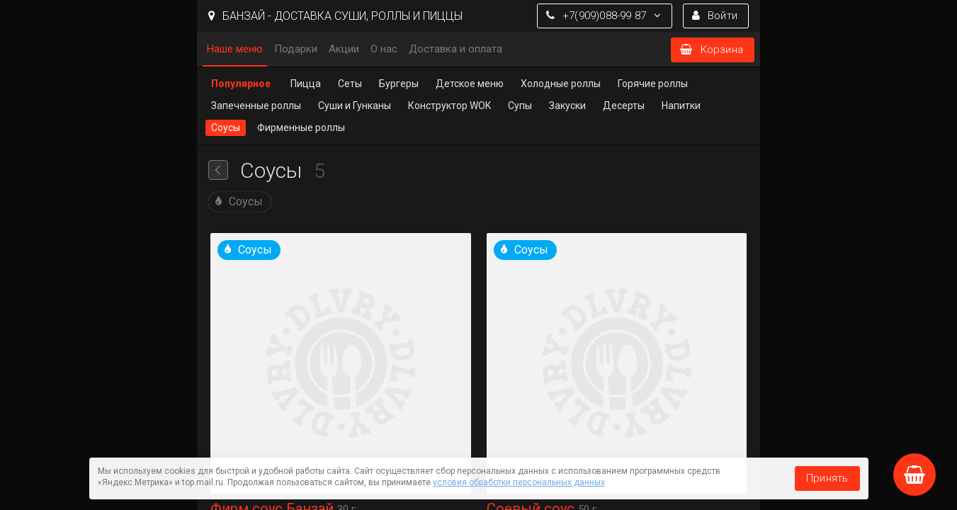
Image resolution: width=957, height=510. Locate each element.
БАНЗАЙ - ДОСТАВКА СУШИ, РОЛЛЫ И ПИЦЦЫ (335, 16)
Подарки (295, 48)
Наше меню (235, 48)
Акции (344, 48)
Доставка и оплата (455, 48)
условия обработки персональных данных (519, 482)
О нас (383, 48)
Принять (827, 478)
